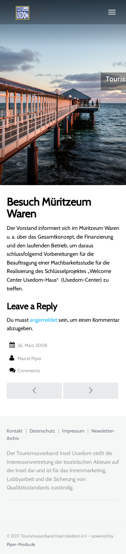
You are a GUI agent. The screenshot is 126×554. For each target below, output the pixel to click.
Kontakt (15, 431)
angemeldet (43, 320)
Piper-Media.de (21, 544)
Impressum (73, 431)
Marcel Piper (29, 358)
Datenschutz (42, 431)
